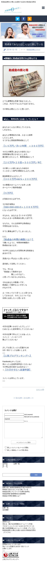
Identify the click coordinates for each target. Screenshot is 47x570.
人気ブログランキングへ (11, 559)
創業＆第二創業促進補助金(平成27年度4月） (18, 487)
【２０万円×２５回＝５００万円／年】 (22, 162)
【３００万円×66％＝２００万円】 (20, 179)
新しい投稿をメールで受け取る (17, 450)
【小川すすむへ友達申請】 (17, 370)
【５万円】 (8, 193)
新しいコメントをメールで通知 (17, 447)
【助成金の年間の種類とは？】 (18, 239)
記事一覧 (17, 464)
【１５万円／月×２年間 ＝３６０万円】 (23, 146)
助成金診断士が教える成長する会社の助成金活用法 (18, 2)
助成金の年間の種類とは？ (12, 496)
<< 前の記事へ (18, 398)
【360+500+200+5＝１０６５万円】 (21, 207)
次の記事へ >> (28, 398)
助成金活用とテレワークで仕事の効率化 (16, 491)
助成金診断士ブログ (33, 49)
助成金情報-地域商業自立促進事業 (14, 494)
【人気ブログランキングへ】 (17, 356)
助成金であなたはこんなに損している (24, 44)
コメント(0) (40, 389)
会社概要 (6, 510)
